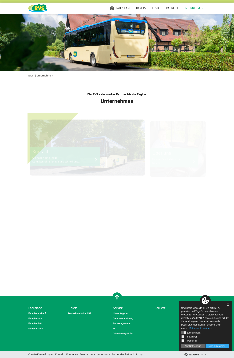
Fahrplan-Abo (35, 318)
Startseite (112, 8)
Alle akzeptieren (217, 346)
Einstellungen (191, 332)
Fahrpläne (123, 8)
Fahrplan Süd (35, 323)
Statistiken (189, 336)
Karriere (172, 8)
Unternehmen (193, 8)
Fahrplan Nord (35, 328)
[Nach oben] (117, 297)
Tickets (141, 8)
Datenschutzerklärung (200, 328)
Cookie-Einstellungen (41, 354)
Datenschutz (87, 354)
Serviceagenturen (122, 323)
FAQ (115, 328)
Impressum (103, 354)
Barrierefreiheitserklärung (127, 354)
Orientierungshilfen (123, 333)
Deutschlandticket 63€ (79, 313)
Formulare (72, 354)
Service (156, 8)
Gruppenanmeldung (123, 318)
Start (31, 75)
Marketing (189, 340)
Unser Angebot (120, 313)
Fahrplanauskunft (37, 313)
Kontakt (60, 354)
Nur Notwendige (193, 346)
